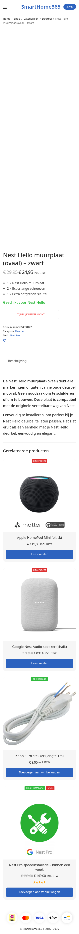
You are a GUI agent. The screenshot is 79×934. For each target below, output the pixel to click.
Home (6, 18)
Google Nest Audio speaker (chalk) (39, 646)
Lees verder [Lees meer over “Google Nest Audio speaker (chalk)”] (39, 663)
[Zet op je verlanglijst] (5, 340)
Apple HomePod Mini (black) (39, 537)
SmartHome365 (41, 6)
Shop (17, 18)
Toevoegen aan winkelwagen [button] (39, 772)
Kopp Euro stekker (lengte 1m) (39, 755)
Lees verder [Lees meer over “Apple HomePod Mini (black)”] (39, 554)
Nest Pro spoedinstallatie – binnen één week (39, 867)
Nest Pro (15, 335)
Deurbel (47, 18)
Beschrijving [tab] (17, 361)
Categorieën (31, 18)
